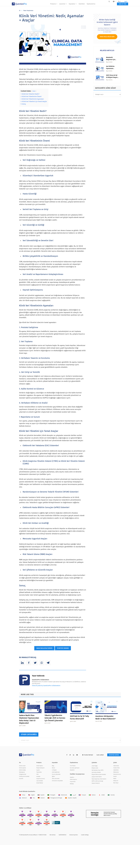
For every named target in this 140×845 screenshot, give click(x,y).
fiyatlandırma (91, 5)
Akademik (72, 770)
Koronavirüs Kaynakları (57, 780)
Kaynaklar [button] (73, 5)
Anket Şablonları (56, 772)
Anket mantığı (22, 770)
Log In (118, 1)
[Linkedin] (22, 662)
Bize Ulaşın (115, 782)
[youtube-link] (77, 755)
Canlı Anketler (39, 780)
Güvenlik (21, 778)
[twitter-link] (70, 755)
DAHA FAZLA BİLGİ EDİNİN (44, 648)
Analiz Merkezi (39, 783)
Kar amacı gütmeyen (74, 768)
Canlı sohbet (100, 755)
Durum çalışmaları (56, 774)
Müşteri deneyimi (40, 768)
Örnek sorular (22, 765)
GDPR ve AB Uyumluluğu (97, 781)
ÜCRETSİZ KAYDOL (114, 755)
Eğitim (53, 776)
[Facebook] (28, 662)
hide (34, 91)
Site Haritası (53, 834)
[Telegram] (48, 662)
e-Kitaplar (54, 770)
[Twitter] (35, 662)
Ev (19, 10)
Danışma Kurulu (117, 774)
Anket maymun (73, 779)
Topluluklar (39, 772)
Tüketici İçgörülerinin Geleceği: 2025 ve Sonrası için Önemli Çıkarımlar (55, 718)
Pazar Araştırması (28, 10)
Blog (53, 765)
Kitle (37, 774)
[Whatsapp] (41, 662)
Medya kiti (115, 780)
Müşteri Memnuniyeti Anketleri (99, 774)
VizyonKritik (72, 781)
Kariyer (115, 776)
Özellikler (82, 5)
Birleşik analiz (95, 768)
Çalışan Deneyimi (96, 783)
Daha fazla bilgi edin (107, 36)
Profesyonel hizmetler (24, 776)
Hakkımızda (116, 765)
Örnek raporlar (22, 768)
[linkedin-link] (73, 755)
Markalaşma (22, 772)
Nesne (53, 768)
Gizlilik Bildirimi (62, 834)
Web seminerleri (55, 778)
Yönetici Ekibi (116, 768)
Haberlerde (115, 770)
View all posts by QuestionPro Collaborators (46, 685)
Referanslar (116, 772)
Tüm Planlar (72, 765)
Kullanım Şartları (73, 834)
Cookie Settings (85, 834)
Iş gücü (38, 770)
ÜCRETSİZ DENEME (63, 648)
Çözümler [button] (63, 5)
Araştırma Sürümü (40, 778)
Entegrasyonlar (22, 774)
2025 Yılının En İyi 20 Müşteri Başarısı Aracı (112, 77)
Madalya (72, 783)
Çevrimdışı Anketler (96, 772)
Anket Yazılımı (39, 765)
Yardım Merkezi (87, 755)
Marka (114, 778)
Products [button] (53, 5)
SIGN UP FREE (115, 5)
